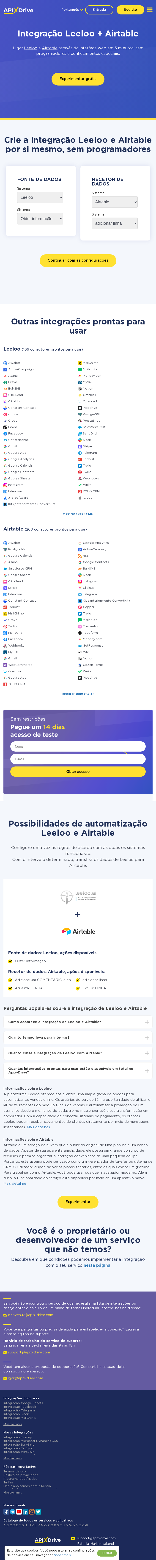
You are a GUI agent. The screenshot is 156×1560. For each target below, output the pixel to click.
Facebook (15, 433)
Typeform (90, 633)
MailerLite (90, 369)
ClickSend (15, 395)
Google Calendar (21, 466)
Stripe (87, 446)
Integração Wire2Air (18, 1452)
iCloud (88, 498)
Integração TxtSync (18, 1448)
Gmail (12, 446)
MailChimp (91, 363)
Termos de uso (14, 1471)
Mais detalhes (38, 1127)
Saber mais (62, 1555)
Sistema (23, 188)
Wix (85, 652)
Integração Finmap (17, 1437)
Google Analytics (21, 459)
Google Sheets (19, 478)
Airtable (49, 48)
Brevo (12, 382)
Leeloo (30, 48)
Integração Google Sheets (23, 1403)
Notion (88, 388)
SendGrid (90, 433)
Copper (14, 414)
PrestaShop (92, 421)
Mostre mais (12, 1424)
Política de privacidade (20, 1475)
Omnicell (89, 395)
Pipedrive (90, 408)
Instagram (16, 485)
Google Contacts (21, 472)
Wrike (87, 485)
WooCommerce (20, 665)
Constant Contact (22, 408)
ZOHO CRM (91, 491)
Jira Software (18, 498)
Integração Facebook (19, 1407)
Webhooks (91, 478)
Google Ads (17, 453)
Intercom (15, 491)
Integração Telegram (19, 1410)
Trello (87, 466)
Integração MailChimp (19, 1418)
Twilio (87, 472)
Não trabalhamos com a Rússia (27, 1486)
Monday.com (92, 376)
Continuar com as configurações (78, 260)
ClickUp (14, 401)
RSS (86, 556)
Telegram (90, 453)
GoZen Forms (93, 665)
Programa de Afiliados (20, 1479)
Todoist (88, 459)
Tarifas (8, 1482)
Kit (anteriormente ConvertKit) (31, 504)
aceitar (107, 1553)
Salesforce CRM (95, 427)
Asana (13, 376)
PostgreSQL (92, 414)
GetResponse (18, 440)
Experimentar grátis (78, 79)
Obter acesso (78, 772)
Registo (130, 9)
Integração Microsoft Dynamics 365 (30, 1441)
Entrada (99, 9)
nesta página (97, 1265)
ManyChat (16, 633)
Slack (87, 440)
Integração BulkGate (18, 1445)
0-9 (85, 1525)
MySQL (88, 382)
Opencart (90, 401)
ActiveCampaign (21, 369)
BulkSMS (14, 388)
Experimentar (78, 1202)
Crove (12, 421)
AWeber (14, 363)
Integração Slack (16, 1414)
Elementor (91, 626)
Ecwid (12, 427)
